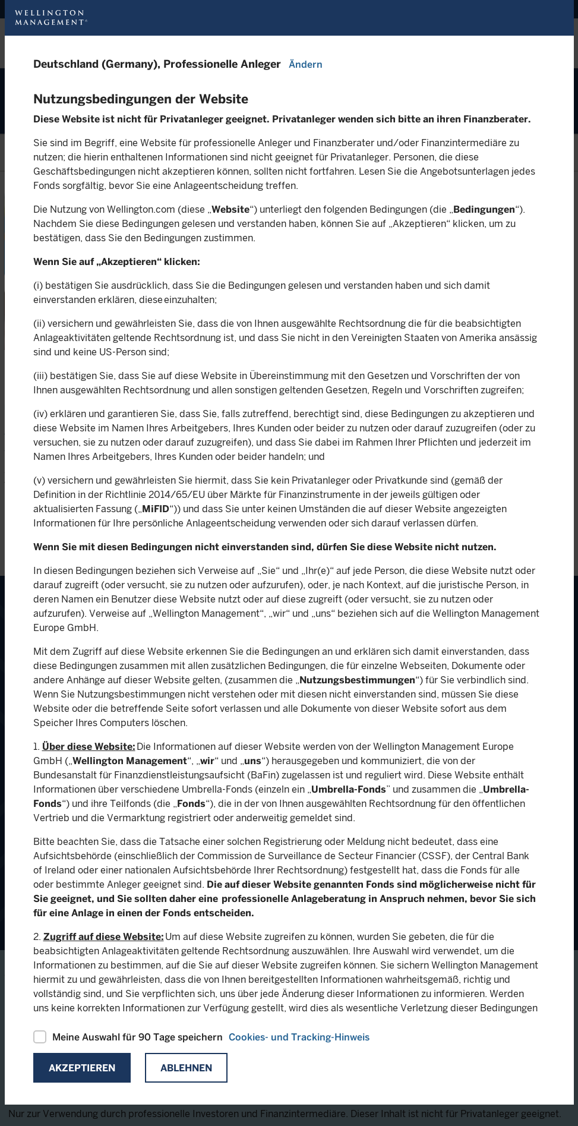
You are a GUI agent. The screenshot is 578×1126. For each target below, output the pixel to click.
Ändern (306, 64)
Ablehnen (186, 1068)
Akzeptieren (82, 1068)
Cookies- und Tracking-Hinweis (299, 1037)
